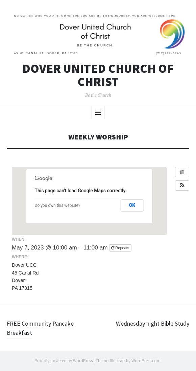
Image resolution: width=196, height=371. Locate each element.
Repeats (120, 248)
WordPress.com (146, 361)
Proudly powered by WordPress (63, 361)
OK (132, 205)
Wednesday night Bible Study (152, 323)
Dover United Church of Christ (98, 75)
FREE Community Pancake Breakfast (40, 328)
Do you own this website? (57, 205)
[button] (182, 185)
